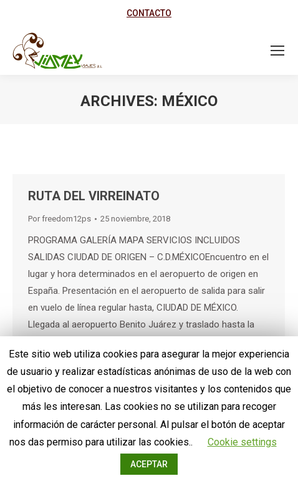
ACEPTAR (149, 464)
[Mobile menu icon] (277, 50)
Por (59, 218)
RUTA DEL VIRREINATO (94, 195)
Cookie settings (242, 442)
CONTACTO (149, 12)
